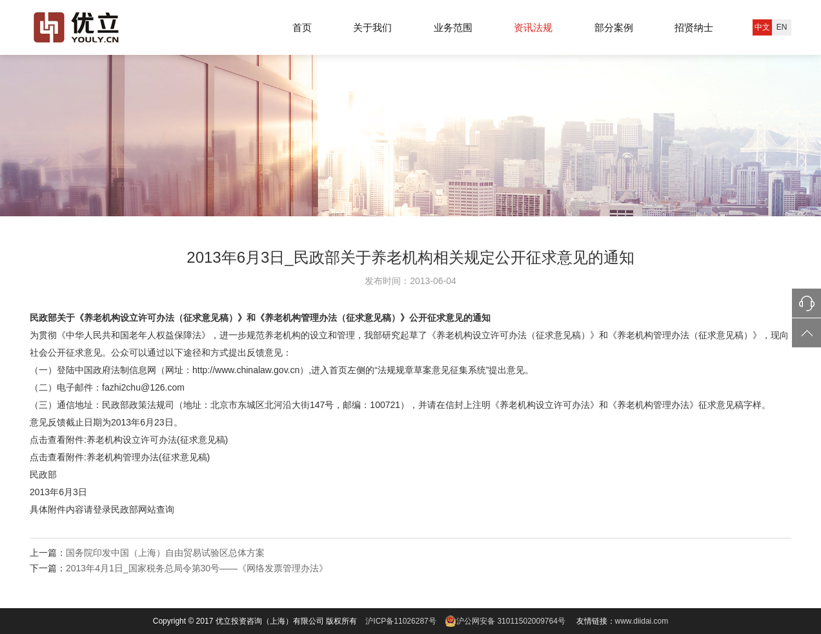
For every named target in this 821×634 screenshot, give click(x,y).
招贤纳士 (693, 27)
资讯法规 (533, 27)
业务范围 (453, 27)
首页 (302, 27)
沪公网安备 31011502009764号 (504, 621)
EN (781, 27)
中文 (762, 27)
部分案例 (613, 27)
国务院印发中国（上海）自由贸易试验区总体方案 (165, 552)
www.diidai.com (642, 621)
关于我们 (372, 27)
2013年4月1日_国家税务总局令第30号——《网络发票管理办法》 (197, 568)
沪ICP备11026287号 (400, 621)
